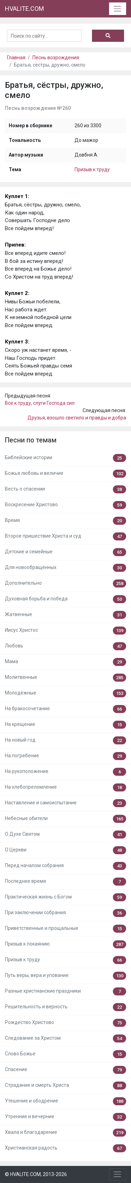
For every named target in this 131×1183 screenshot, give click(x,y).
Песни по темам (30, 440)
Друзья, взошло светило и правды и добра (77, 417)
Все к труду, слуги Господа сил (40, 403)
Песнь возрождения (55, 57)
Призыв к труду (92, 169)
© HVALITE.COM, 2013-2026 (36, 1174)
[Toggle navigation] (117, 8)
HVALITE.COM (24, 8)
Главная (16, 57)
